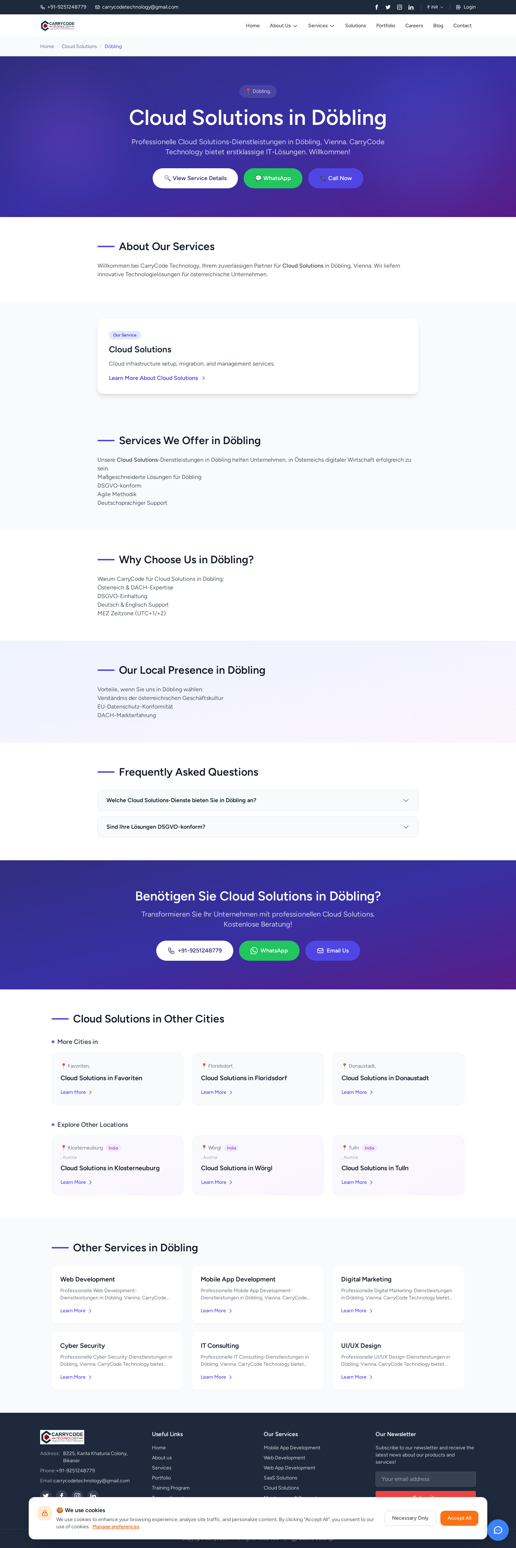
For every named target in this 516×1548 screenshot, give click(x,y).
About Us (284, 26)
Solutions (355, 26)
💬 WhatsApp (273, 178)
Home (253, 26)
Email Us (333, 950)
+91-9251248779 (195, 950)
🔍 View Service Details (195, 178)
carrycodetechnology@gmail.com (91, 1481)
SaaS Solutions (280, 1478)
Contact (462, 26)
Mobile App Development (292, 1448)
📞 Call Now (336, 178)
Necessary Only (410, 1518)
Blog (438, 26)
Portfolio (385, 26)
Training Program (171, 1488)
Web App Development (289, 1468)
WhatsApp (269, 950)
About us (162, 1458)
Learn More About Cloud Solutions (157, 378)
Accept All (459, 1518)
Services (321, 26)
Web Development (284, 1458)
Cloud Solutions (79, 46)
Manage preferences (115, 1527)
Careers (414, 26)
